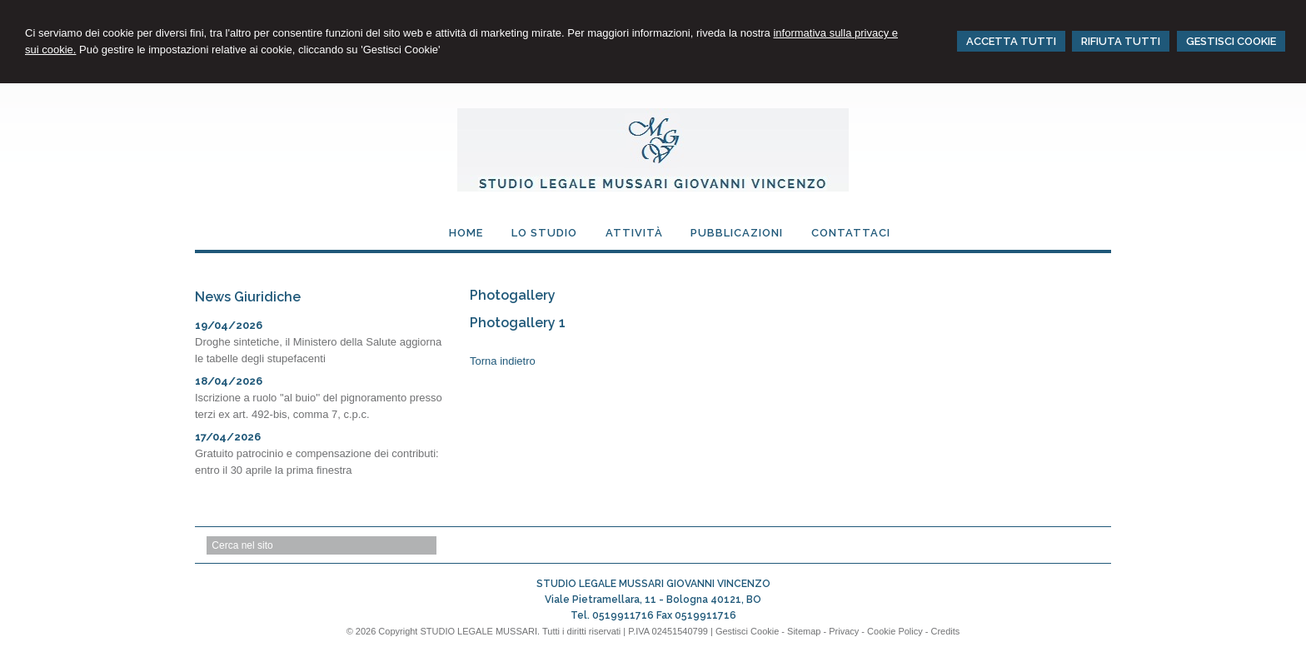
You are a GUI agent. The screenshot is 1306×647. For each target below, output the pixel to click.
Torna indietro (503, 361)
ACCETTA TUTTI (1011, 41)
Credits (945, 631)
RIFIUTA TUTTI (1120, 41)
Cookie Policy (895, 631)
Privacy (844, 631)
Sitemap (803, 631)
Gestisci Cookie (747, 631)
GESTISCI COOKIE (1231, 41)
